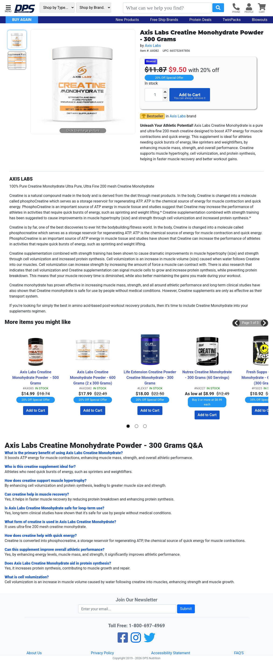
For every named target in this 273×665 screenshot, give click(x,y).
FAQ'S (239, 653)
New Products (127, 19)
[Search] (167, 8)
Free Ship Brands (164, 19)
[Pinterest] (135, 640)
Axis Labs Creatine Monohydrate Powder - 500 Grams (36, 377)
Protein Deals (200, 19)
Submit (186, 609)
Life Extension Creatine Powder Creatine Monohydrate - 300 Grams (150, 377)
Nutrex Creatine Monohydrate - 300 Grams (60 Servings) (207, 375)
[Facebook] (122, 640)
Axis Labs (153, 45)
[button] (8, 8)
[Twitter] (149, 640)
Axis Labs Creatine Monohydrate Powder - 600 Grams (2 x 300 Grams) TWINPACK (93, 378)
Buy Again (22, 19)
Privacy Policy (102, 653)
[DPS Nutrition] (24, 9)
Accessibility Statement (170, 653)
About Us (34, 653)
